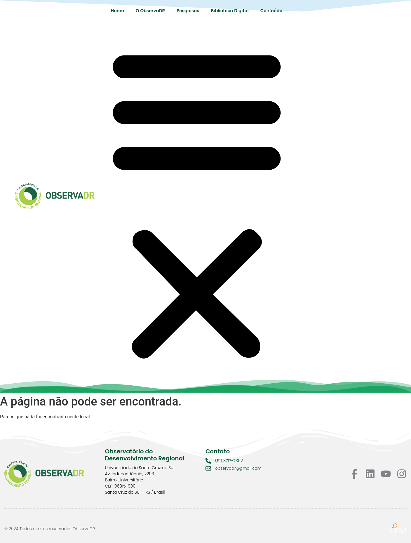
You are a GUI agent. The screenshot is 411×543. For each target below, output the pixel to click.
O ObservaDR (150, 11)
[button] (196, 202)
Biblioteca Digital (229, 11)
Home (117, 11)
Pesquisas (188, 11)
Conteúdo (271, 11)
